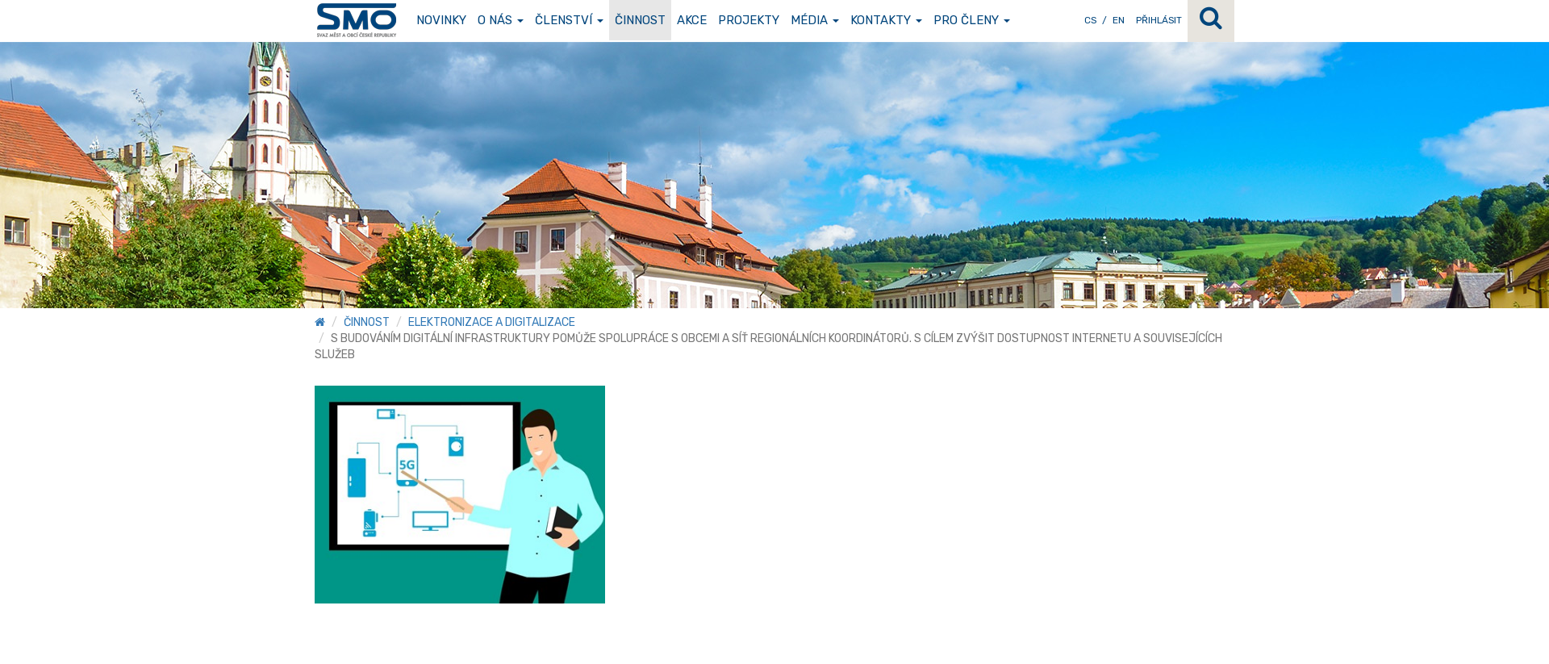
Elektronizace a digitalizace (491, 322)
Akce (692, 20)
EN (1119, 20)
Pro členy (971, 20)
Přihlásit (1159, 20)
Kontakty (886, 20)
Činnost (640, 20)
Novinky (441, 20)
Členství (569, 20)
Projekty (748, 20)
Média (815, 20)
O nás (501, 20)
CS (1090, 20)
